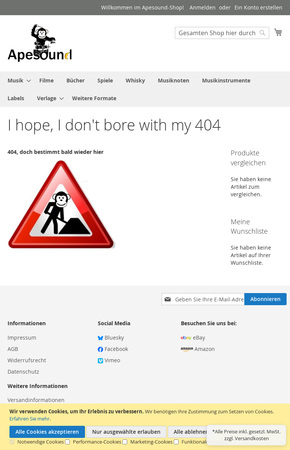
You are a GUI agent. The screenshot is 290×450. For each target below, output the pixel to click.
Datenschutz (23, 371)
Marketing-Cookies (151, 441)
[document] (145, 426)
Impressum (22, 337)
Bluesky (111, 337)
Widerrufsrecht (27, 360)
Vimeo (109, 360)
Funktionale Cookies (204, 441)
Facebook (113, 348)
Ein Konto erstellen (258, 7)
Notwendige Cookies (40, 441)
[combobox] (222, 33)
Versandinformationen (36, 399)
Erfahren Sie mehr (29, 418)
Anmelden (203, 7)
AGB (13, 348)
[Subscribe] (265, 299)
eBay (193, 337)
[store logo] (40, 43)
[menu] (145, 89)
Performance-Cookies (97, 441)
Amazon (198, 348)
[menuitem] (17, 80)
